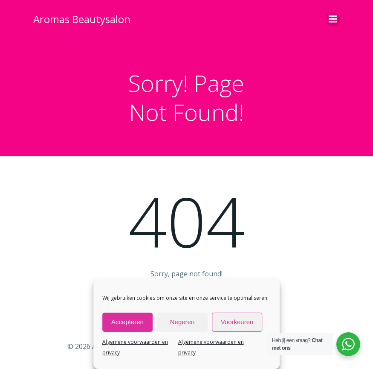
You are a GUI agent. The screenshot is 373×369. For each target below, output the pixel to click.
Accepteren (127, 321)
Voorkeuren (237, 321)
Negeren (182, 321)
